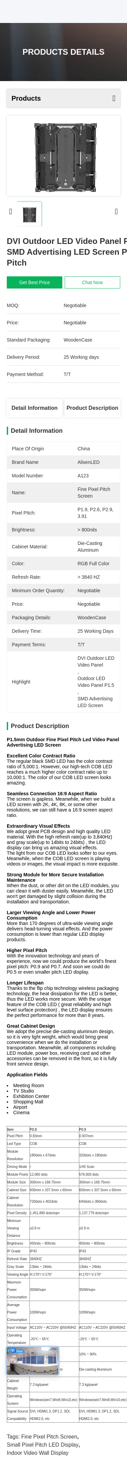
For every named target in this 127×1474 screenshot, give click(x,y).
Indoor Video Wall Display (37, 1453)
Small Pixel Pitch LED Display (43, 1445)
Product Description (92, 408)
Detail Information (35, 408)
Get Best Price (34, 282)
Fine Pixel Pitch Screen (49, 1437)
